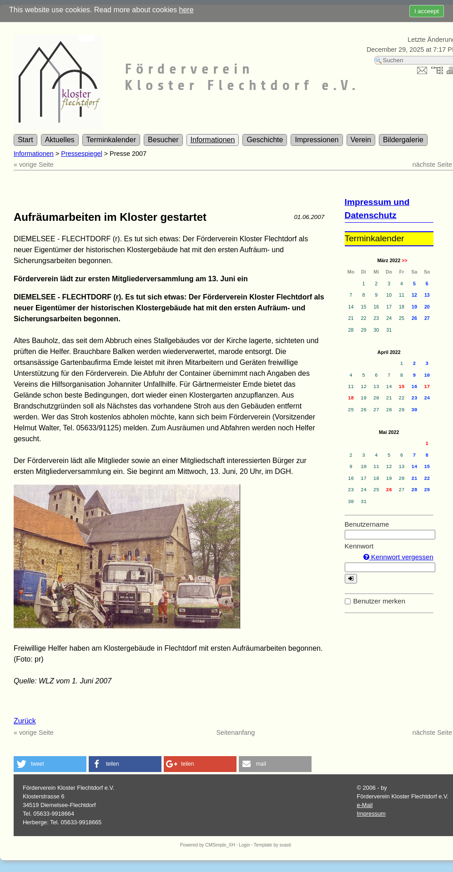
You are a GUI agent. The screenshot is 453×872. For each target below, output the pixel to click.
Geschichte (265, 140)
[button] (50, 764)
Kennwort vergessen (398, 557)
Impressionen (316, 140)
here (186, 10)
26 (389, 490)
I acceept (426, 11)
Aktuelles (60, 140)
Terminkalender (111, 140)
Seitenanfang (235, 732)
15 (402, 387)
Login (244, 844)
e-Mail (364, 805)
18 (351, 398)
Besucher (163, 140)
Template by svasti (272, 844)
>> (404, 260)
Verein (361, 140)
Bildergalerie (403, 140)
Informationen (213, 140)
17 (427, 387)
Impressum (371, 813)
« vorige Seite (34, 164)
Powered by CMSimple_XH (207, 844)
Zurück (25, 721)
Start (25, 140)
